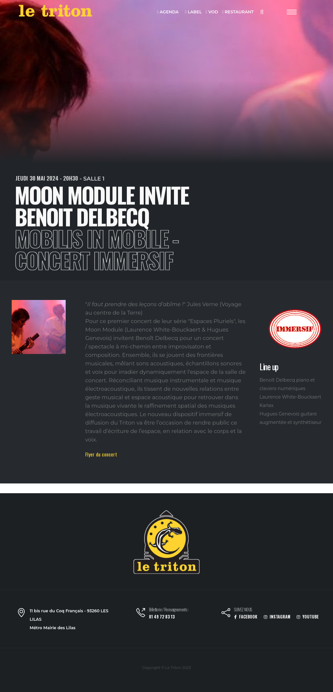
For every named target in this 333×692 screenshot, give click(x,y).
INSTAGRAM (277, 617)
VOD (212, 12)
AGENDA (168, 12)
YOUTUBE (308, 617)
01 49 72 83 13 (162, 617)
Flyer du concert (101, 454)
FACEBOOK (245, 617)
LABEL (193, 12)
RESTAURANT (238, 12)
